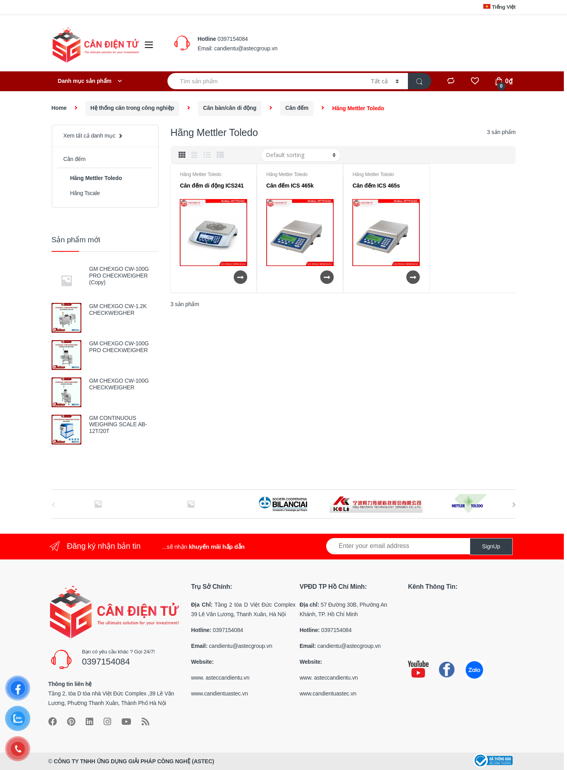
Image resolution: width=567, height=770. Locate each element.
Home (59, 108)
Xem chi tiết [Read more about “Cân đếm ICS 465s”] (413, 277)
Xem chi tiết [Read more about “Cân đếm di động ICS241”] (240, 277)
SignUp (491, 546)
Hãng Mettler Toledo (200, 174)
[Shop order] (301, 155)
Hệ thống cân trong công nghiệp (132, 108)
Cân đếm (296, 108)
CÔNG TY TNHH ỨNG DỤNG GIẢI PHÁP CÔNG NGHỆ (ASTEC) (134, 761)
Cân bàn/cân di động (229, 108)
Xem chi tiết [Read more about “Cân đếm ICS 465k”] (326, 277)
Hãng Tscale (81, 193)
